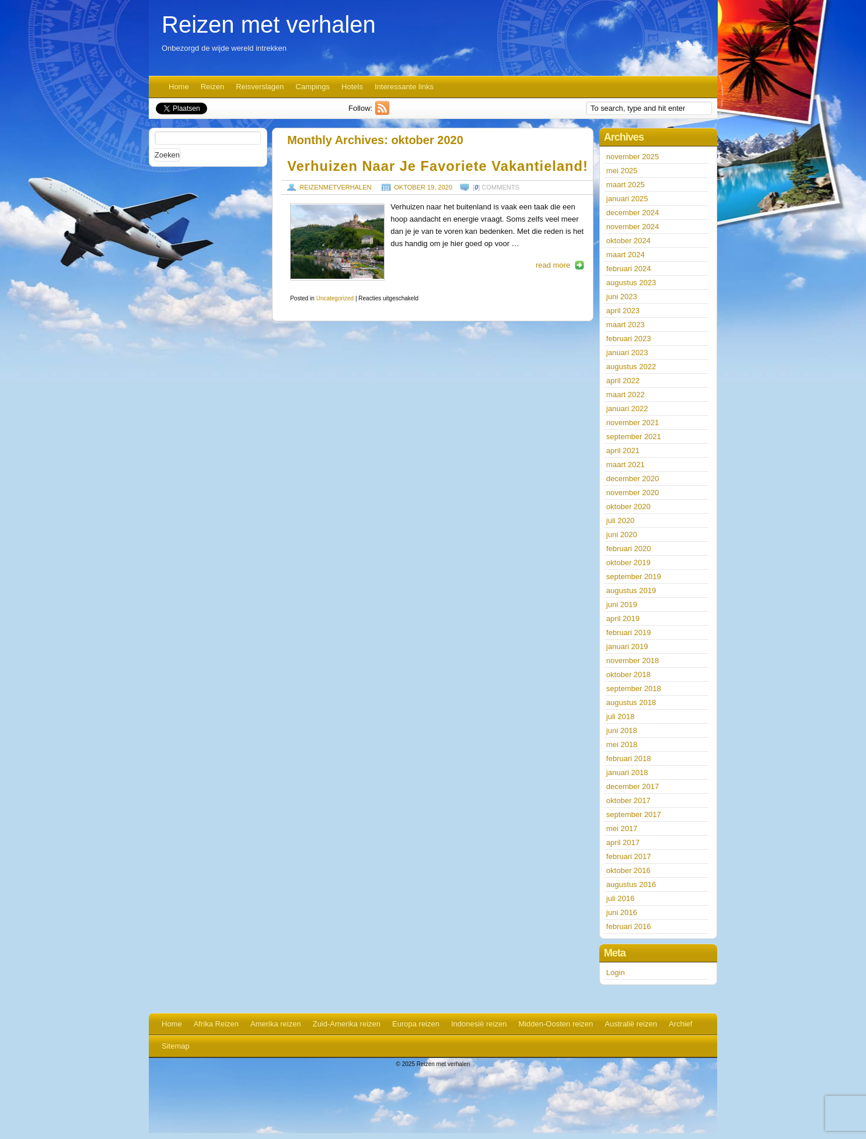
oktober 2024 (628, 240)
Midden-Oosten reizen (555, 1023)
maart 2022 (625, 394)
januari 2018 (627, 772)
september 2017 (633, 814)
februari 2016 (628, 926)
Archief (680, 1023)
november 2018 (632, 660)
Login (615, 972)
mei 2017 (621, 828)
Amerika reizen (275, 1023)
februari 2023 (628, 338)
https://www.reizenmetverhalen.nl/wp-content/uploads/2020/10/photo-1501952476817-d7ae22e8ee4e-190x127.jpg (337, 242)
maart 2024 (625, 254)
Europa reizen (415, 1023)
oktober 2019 (628, 562)
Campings (313, 86)
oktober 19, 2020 (423, 187)
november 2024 (632, 226)
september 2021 (633, 436)
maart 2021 (625, 464)
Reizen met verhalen (269, 24)
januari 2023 (627, 352)
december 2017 (632, 786)
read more (553, 265)
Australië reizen (631, 1023)
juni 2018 (621, 730)
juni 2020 (621, 534)
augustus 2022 (631, 366)
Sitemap (176, 1046)
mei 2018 (621, 744)
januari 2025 (627, 198)
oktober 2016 (628, 870)
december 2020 (632, 478)
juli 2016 (620, 898)
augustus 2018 (631, 702)
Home (179, 86)
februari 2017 (628, 856)
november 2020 (632, 492)
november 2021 (632, 422)
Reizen (212, 86)
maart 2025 (625, 184)
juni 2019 (621, 604)
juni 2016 (621, 912)
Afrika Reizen (216, 1023)
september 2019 (633, 576)
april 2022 (623, 380)
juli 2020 (620, 520)
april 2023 (623, 310)
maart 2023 (625, 324)
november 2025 (632, 156)
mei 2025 (621, 170)
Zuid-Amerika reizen (346, 1023)
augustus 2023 (631, 282)
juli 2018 (620, 716)
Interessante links (404, 86)
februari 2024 (628, 268)
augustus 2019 (631, 590)
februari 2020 (628, 548)
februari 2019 (628, 632)
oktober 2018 (628, 674)
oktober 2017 (628, 800)
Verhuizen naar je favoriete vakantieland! (437, 166)
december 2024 (632, 212)
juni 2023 (621, 296)
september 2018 (633, 688)
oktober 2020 (628, 506)
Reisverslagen (260, 86)
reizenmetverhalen (335, 187)
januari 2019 (627, 646)
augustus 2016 (631, 884)
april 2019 (623, 618)
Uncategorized (335, 298)
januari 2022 (627, 408)
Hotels (352, 86)
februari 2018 (628, 758)
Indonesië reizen (479, 1023)
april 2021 (623, 450)
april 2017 (623, 842)
